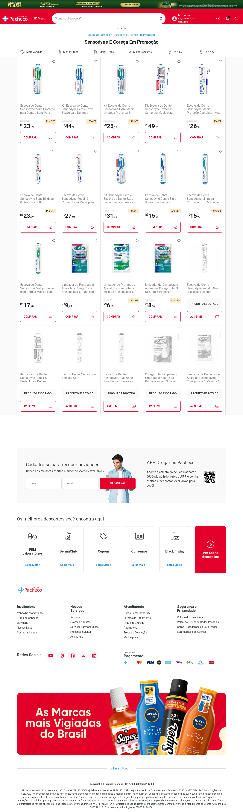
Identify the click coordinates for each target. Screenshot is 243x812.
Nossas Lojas (24, 627)
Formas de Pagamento (137, 617)
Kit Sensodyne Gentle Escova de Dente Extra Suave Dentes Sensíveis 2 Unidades (121, 198)
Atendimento (134, 607)
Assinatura (76, 636)
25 (110, 126)
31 (110, 216)
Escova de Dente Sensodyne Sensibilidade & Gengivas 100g (37, 198)
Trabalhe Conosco (27, 617)
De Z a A (206, 52)
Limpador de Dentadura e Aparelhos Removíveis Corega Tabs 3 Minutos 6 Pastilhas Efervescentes (203, 377)
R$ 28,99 (192, 121)
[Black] (121, 4)
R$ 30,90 (25, 121)
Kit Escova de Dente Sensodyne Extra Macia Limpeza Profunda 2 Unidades (119, 109)
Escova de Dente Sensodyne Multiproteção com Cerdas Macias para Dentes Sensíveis (37, 288)
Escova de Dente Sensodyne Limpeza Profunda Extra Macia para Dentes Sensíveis (204, 198)
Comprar (38, 137)
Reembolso (130, 627)
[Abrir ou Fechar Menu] (39, 18)
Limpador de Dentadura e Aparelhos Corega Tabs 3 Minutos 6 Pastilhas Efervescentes (161, 288)
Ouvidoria (22, 622)
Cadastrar (118, 483)
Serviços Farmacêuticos (84, 626)
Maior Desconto (140, 52)
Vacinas (75, 617)
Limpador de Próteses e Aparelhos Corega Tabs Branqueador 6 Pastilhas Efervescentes (78, 288)
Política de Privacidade (190, 617)
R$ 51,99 (67, 121)
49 (152, 126)
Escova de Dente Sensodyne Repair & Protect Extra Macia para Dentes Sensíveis (78, 198)
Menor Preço (68, 52)
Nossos (94, 609)
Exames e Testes (80, 622)
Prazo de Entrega (134, 622)
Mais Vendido (31, 52)
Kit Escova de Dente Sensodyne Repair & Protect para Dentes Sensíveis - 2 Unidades (35, 377)
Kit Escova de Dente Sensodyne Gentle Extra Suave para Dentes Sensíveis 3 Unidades (77, 109)
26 (193, 126)
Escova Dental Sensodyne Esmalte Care (79, 376)
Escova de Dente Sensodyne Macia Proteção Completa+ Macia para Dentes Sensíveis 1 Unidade (204, 109)
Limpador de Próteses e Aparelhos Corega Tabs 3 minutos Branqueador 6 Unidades (120, 288)
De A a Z (175, 52)
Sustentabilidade (27, 632)
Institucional (27, 607)
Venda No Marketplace (30, 613)
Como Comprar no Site (137, 613)
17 (27, 305)
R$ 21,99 (150, 210)
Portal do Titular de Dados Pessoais (198, 622)
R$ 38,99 (109, 121)
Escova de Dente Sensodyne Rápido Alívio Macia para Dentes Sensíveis (203, 288)
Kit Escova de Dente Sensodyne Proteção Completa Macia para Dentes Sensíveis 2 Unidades (159, 109)
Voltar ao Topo (122, 768)
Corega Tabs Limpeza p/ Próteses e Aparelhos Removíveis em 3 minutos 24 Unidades (162, 377)
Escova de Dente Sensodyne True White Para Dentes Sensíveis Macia (119, 377)
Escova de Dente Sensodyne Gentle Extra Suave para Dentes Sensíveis (160, 198)
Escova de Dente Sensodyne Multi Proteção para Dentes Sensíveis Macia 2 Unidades (37, 109)
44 (68, 126)
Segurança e (201, 609)
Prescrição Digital (80, 631)
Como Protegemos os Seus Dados (197, 626)
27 (68, 216)
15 (152, 216)
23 (27, 126)
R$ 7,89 (108, 300)
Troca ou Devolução (135, 632)
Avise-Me (204, 316)
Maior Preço (103, 52)
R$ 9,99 (149, 300)
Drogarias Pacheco (99, 34)
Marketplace (131, 637)
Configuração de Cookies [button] (191, 631)
